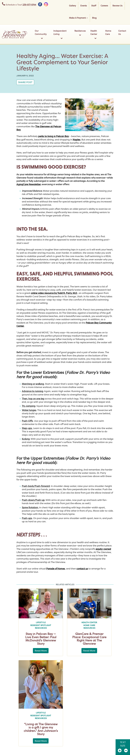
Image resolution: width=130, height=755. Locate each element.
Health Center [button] (95, 34)
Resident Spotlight (40, 625)
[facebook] (40, 4)
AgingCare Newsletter (28, 184)
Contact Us (122, 32)
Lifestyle (41, 622)
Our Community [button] (42, 34)
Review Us (117, 5)
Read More (41, 650)
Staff (93, 5)
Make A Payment (78, 17)
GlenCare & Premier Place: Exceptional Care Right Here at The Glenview (89, 639)
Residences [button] (80, 33)
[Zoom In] (120, 750)
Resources (41, 628)
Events (83, 5)
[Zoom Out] (126, 750)
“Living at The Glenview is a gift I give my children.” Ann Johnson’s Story (41, 729)
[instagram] (46, 4)
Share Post (25, 82)
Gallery (72, 5)
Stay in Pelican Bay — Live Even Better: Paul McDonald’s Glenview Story (40, 639)
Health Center (89, 622)
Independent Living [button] (61, 34)
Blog (94, 17)
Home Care (108, 32)
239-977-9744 (29, 4)
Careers (104, 5)
